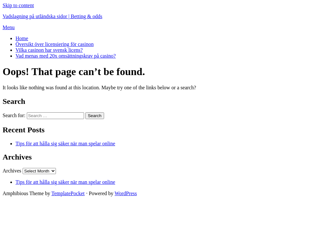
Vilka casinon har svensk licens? (49, 50)
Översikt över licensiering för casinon (55, 44)
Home (22, 38)
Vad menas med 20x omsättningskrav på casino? (66, 56)
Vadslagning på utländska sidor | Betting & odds (52, 16)
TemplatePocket (68, 193)
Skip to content (18, 5)
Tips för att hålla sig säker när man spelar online (65, 143)
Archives (12, 170)
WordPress (126, 193)
